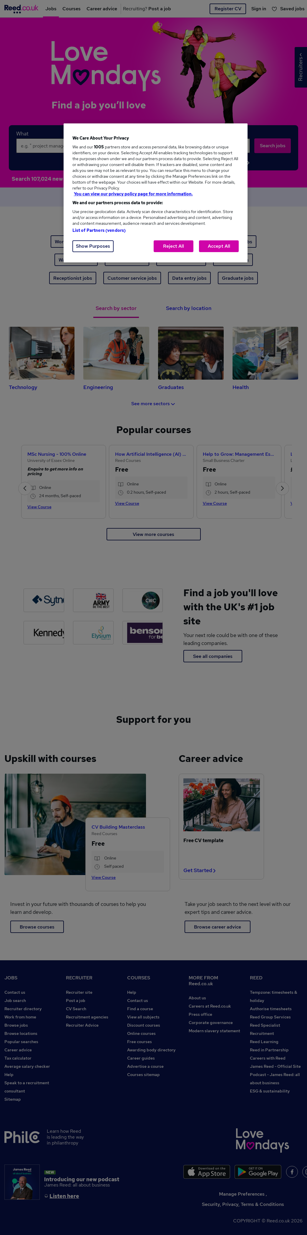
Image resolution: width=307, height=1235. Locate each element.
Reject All (173, 246)
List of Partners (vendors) (99, 230)
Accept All (219, 246)
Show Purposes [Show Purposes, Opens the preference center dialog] (93, 246)
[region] (156, 192)
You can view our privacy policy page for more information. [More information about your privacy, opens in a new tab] (133, 194)
